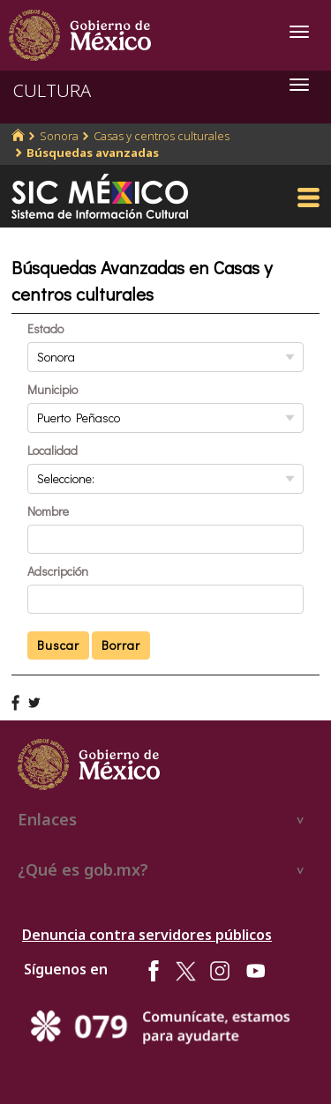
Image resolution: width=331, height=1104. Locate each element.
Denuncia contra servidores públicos (147, 934)
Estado (45, 328)
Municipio (52, 389)
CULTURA (52, 90)
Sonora (59, 136)
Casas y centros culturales (161, 136)
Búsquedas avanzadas (92, 152)
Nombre (48, 511)
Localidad (52, 450)
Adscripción (57, 571)
